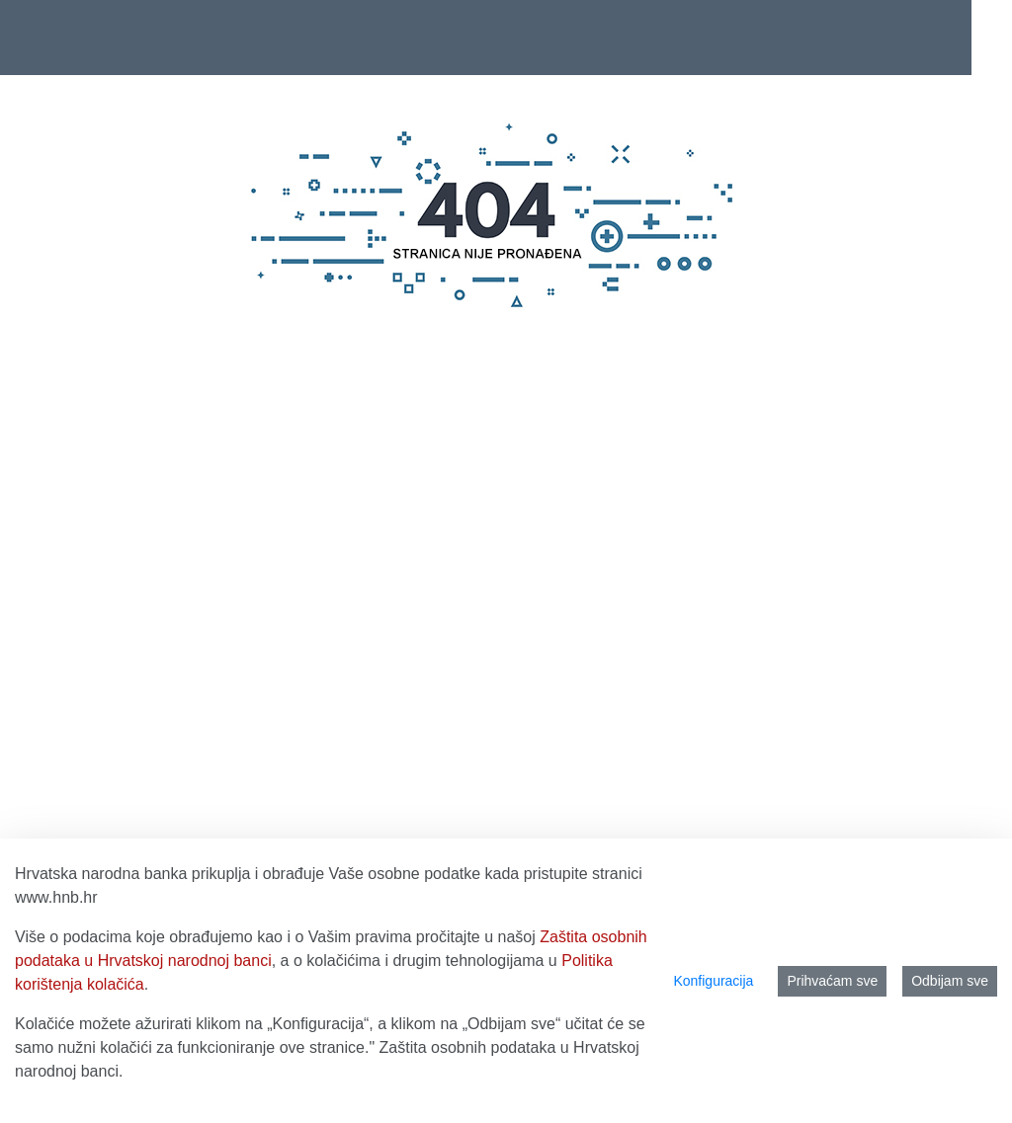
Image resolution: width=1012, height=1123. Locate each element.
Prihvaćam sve (832, 981)
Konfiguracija (713, 981)
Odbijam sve (949, 981)
